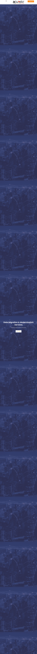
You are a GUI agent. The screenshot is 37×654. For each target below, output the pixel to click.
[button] (31, 1)
